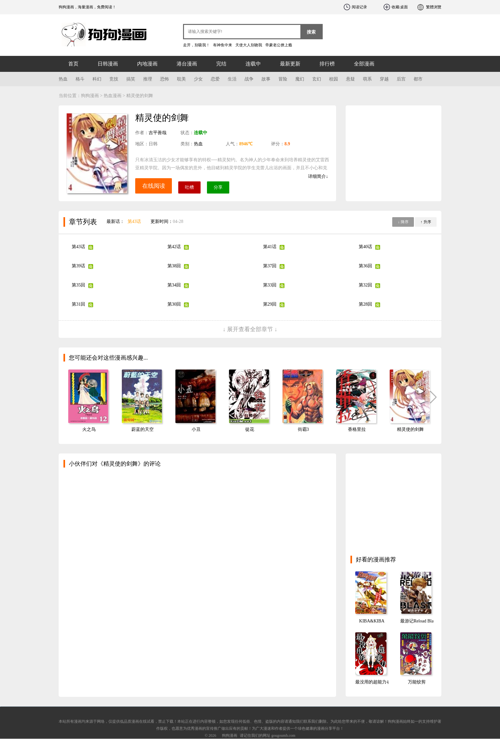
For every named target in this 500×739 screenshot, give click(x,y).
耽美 (181, 79)
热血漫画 (112, 95)
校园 (333, 79)
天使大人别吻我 (248, 45)
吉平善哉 (157, 132)
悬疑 (350, 79)
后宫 (401, 79)
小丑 (196, 429)
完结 (221, 63)
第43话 (134, 221)
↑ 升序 (426, 222)
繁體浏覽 (433, 7)
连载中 (253, 63)
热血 (63, 79)
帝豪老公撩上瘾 (278, 45)
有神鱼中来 (222, 45)
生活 (232, 79)
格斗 (80, 79)
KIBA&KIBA (371, 621)
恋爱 (215, 79)
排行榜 (327, 63)
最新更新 (290, 63)
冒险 (282, 79)
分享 (218, 187)
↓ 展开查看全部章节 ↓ (250, 329)
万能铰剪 (417, 682)
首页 (73, 63)
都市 (418, 79)
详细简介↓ (318, 176)
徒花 (249, 429)
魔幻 (299, 79)
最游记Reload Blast (418, 621)
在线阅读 (153, 186)
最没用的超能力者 (373, 682)
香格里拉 (357, 429)
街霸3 (303, 429)
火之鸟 (89, 429)
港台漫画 (187, 63)
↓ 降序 (403, 222)
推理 (147, 79)
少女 (198, 79)
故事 (265, 79)
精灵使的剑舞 (410, 429)
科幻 (96, 79)
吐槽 (189, 187)
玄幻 (316, 79)
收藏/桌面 (400, 7)
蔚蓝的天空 (142, 429)
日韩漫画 (108, 63)
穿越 (384, 79)
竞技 (113, 79)
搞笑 (130, 79)
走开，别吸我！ (196, 45)
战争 (249, 79)
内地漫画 (147, 63)
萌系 (367, 79)
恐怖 (164, 79)
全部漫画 (364, 63)
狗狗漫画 (97, 32)
